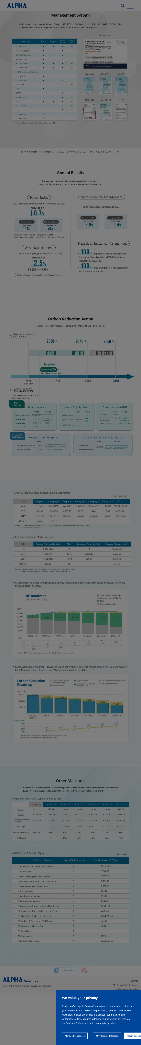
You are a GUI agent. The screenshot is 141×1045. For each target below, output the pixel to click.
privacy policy (108, 1023)
